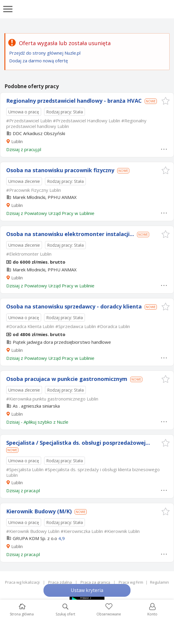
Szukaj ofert (65, 610)
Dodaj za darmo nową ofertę (38, 61)
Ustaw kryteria (87, 590)
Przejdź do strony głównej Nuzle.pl (44, 53)
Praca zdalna (60, 582)
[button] (165, 101)
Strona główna (22, 610)
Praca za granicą (95, 582)
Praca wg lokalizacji (22, 582)
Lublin (17, 141)
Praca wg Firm (131, 582)
